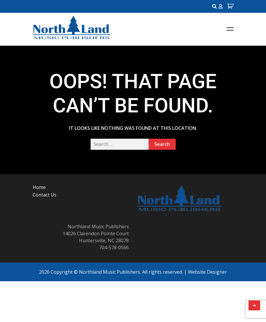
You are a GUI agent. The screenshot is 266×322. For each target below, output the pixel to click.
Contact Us (45, 194)
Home (39, 187)
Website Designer (207, 272)
